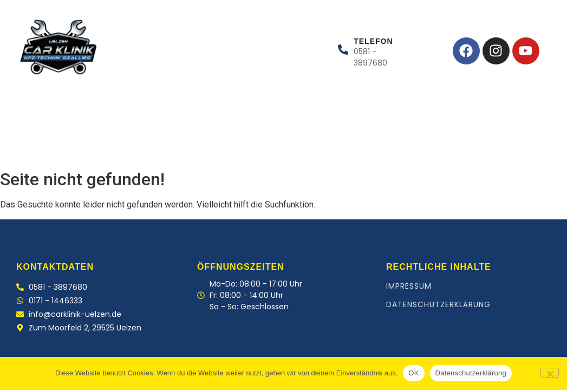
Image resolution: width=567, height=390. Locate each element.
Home (21, 141)
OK (413, 373)
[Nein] (549, 373)
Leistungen (80, 141)
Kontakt (186, 141)
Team (135, 141)
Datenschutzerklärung (438, 304)
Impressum (409, 286)
